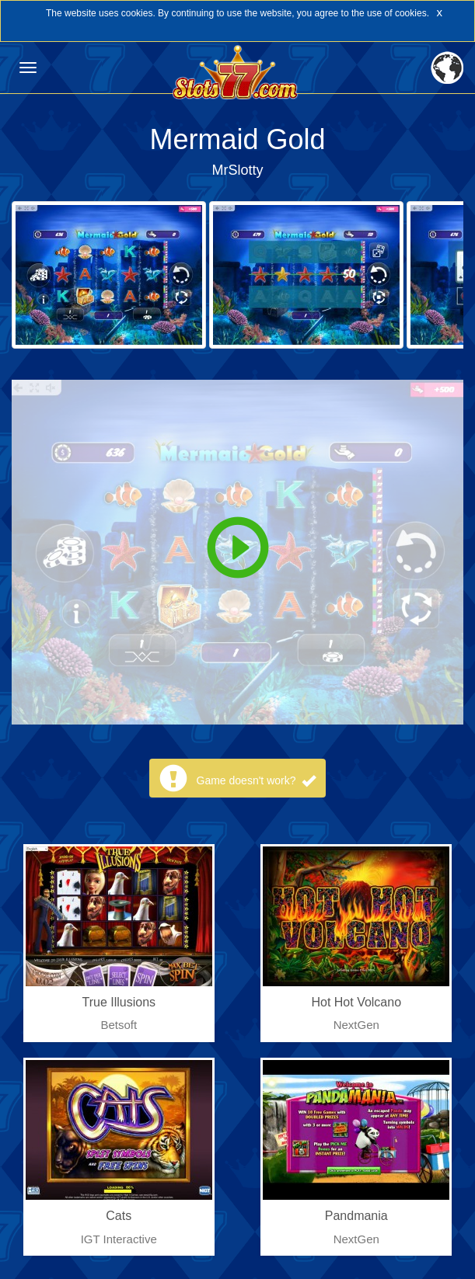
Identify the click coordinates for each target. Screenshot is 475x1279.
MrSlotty (237, 170)
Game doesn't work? (256, 780)
